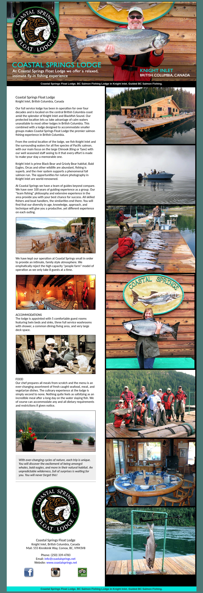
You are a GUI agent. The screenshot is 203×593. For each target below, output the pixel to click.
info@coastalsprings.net (60, 559)
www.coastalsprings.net (61, 562)
